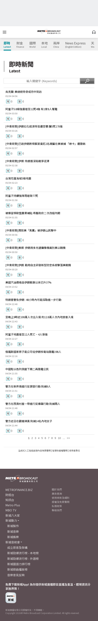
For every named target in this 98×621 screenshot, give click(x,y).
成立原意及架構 (17, 547)
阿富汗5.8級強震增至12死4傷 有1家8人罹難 (31, 109)
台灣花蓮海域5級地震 (18, 178)
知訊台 (9, 500)
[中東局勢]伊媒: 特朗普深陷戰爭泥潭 (27, 161)
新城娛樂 (13, 537)
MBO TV (10, 510)
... (64, 438)
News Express (75, 44)
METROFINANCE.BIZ (19, 490)
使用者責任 (74, 450)
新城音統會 (12, 542)
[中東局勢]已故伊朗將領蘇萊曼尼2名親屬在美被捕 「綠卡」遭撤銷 (45, 144)
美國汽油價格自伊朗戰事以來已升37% (28, 282)
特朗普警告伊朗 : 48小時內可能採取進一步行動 (33, 300)
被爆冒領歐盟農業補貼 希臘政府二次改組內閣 (32, 213)
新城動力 (11, 520)
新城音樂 (13, 531)
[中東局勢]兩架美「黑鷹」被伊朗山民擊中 (30, 230)
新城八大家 (12, 515)
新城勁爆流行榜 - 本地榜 (23, 553)
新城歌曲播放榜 (17, 569)
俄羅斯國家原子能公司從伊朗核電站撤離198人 (33, 352)
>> (68, 438)
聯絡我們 (57, 510)
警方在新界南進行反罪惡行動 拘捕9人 (28, 386)
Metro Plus (12, 505)
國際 (32, 44)
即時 (7, 44)
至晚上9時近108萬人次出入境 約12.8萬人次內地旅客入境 (39, 317)
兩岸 (56, 44)
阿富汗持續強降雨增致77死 (21, 196)
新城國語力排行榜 (18, 564)
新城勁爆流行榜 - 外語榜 (23, 558)
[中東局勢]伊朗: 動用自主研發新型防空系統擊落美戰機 (38, 265)
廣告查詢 (57, 493)
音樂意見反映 (16, 575)
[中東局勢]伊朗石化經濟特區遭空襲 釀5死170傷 (34, 126)
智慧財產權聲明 (59, 450)
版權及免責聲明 (60, 502)
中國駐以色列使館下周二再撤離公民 (27, 369)
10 (59, 438)
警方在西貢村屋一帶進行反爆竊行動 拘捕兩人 (32, 404)
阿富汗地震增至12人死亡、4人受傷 (26, 334)
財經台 (9, 495)
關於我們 (57, 489)
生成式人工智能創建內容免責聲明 (34, 450)
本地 (44, 44)
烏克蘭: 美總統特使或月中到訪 (23, 92)
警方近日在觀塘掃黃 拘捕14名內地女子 (28, 421)
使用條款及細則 (60, 497)
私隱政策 (57, 506)
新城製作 (13, 526)
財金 (20, 44)
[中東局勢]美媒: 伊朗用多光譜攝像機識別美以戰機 (35, 248)
